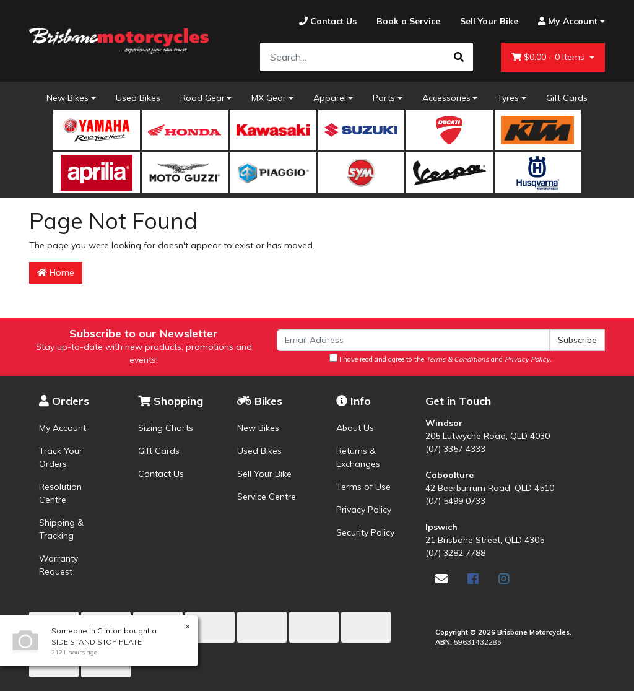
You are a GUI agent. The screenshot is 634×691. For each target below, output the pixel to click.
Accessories (446, 97)
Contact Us (161, 473)
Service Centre (266, 496)
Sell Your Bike (264, 473)
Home (55, 272)
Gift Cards (567, 97)
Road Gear (202, 97)
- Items (549, 57)
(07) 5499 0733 (455, 500)
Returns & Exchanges (358, 457)
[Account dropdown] (566, 21)
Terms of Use (363, 486)
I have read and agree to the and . (440, 358)
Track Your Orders (60, 457)
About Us (355, 427)
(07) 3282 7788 (455, 552)
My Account (62, 427)
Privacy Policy (363, 509)
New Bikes (67, 97)
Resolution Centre (60, 493)
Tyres (508, 97)
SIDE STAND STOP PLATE (96, 641)
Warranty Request (58, 565)
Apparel (329, 97)
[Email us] (441, 578)
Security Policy (365, 532)
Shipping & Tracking (61, 529)
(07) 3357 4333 (455, 448)
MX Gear (268, 97)
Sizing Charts (165, 427)
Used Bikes (138, 97)
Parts (384, 97)
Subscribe (577, 340)
